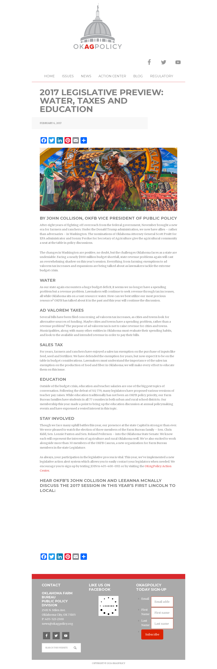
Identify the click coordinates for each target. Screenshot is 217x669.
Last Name (145, 623)
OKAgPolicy (108, 27)
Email (145, 599)
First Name (145, 612)
